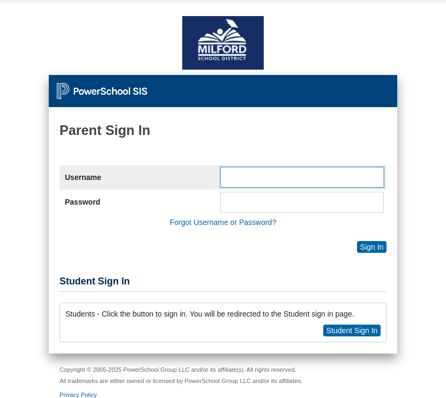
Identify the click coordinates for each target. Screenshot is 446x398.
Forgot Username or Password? (223, 222)
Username (83, 177)
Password (82, 202)
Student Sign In (352, 330)
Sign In (372, 247)
